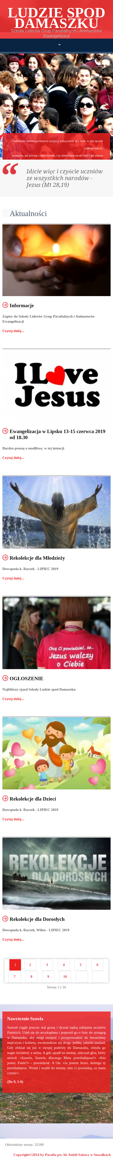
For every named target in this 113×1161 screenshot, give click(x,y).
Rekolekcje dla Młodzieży (37, 558)
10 (65, 976)
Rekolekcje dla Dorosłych (37, 919)
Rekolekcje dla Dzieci (33, 799)
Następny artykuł (82, 977)
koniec (98, 977)
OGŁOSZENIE (26, 678)
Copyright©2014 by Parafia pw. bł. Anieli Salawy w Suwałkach (62, 1155)
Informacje (22, 305)
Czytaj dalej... (13, 331)
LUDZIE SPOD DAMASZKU (56, 18)
